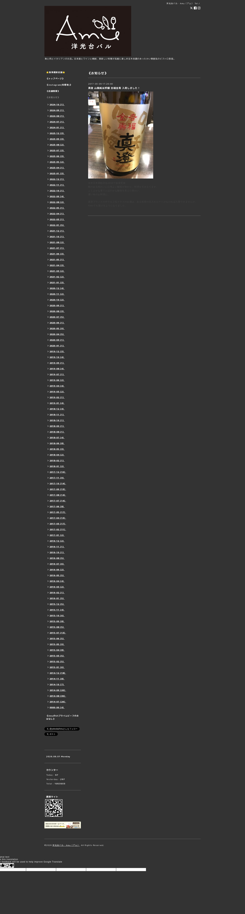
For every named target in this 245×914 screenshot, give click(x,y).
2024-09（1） (57, 110)
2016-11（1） (57, 546)
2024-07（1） (57, 121)
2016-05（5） (57, 575)
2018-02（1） (57, 460)
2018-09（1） (57, 426)
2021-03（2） (57, 271)
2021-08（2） (57, 242)
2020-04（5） (57, 334)
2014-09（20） (58, 690)
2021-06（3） (57, 253)
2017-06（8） (57, 506)
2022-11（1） (57, 185)
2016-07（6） (57, 564)
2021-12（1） (57, 231)
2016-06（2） (57, 569)
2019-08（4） (57, 368)
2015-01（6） (57, 667)
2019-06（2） (57, 380)
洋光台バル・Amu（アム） (66, 845)
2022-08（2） (57, 202)
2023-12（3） (57, 133)
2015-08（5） (57, 627)
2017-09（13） (58, 489)
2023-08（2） (57, 144)
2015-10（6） (57, 615)
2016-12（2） (57, 541)
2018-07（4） (57, 437)
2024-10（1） (57, 104)
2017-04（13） (58, 518)
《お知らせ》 (53, 97)
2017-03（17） (58, 523)
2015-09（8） (57, 621)
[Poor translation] (9, 865)
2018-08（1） (57, 431)
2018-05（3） (57, 449)
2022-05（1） (57, 208)
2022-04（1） (57, 213)
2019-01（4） (57, 403)
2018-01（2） (57, 466)
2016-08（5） (57, 558)
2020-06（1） (57, 322)
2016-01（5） (57, 598)
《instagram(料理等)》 (59, 84)
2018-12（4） (57, 408)
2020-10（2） (57, 299)
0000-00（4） (57, 707)
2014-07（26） (58, 701)
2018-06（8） (57, 443)
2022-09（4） (57, 196)
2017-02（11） (58, 529)
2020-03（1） (57, 340)
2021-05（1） (57, 259)
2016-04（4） (57, 581)
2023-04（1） (57, 167)
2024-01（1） (57, 127)
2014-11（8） (57, 678)
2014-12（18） (58, 673)
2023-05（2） (57, 162)
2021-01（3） (57, 282)
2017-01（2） (57, 535)
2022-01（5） (57, 225)
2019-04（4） (57, 386)
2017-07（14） (58, 500)
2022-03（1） (57, 219)
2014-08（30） (58, 696)
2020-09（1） (57, 305)
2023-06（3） (57, 156)
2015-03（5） (57, 655)
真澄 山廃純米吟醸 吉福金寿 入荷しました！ (114, 88)
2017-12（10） (58, 472)
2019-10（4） (57, 357)
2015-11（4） (57, 609)
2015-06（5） (57, 638)
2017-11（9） (57, 477)
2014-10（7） (57, 684)
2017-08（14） (58, 495)
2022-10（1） (57, 190)
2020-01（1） (57, 345)
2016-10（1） (57, 552)
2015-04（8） (57, 650)
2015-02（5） (57, 661)
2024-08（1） (57, 116)
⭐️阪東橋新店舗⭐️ (55, 72)
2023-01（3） (57, 173)
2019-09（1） (57, 363)
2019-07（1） (57, 374)
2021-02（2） (57, 276)
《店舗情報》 (53, 91)
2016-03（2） (57, 586)
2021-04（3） (57, 265)
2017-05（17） (58, 512)
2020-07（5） (57, 317)
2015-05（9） (57, 644)
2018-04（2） (57, 454)
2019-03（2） (57, 391)
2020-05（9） (57, 328)
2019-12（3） (57, 351)
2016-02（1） (57, 592)
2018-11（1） (57, 414)
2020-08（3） (57, 311)
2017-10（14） (58, 483)
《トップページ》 (55, 78)
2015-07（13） (58, 632)
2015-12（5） (57, 604)
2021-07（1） (57, 248)
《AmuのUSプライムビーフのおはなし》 (62, 717)
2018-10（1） (57, 420)
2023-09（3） (57, 139)
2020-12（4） (57, 288)
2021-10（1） (57, 236)
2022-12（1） (57, 179)
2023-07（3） (57, 150)
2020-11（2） (57, 294)
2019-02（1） (57, 397)
